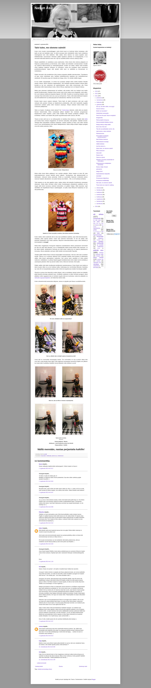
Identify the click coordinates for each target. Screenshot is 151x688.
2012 (96, 93)
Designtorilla (99, 117)
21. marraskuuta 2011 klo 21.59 (47, 659)
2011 (96, 96)
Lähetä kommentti (41, 663)
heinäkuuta (99, 190)
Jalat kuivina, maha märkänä (103, 131)
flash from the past (98, 223)
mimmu (41, 626)
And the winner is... (101, 146)
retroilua (101, 252)
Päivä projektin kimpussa (102, 120)
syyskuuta (99, 104)
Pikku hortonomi (100, 150)
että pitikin (96, 221)
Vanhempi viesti (83, 666)
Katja (40, 641)
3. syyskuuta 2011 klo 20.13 (46, 635)
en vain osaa (97, 220)
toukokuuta (99, 194)
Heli (40, 566)
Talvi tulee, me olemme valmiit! (104, 182)
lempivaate (43, 455)
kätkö (98, 233)
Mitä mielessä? (37, 39)
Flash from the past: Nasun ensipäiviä (106, 115)
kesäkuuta (99, 192)
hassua (97, 225)
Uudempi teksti (39, 666)
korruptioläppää (96, 231)
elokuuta (98, 188)
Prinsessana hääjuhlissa (102, 178)
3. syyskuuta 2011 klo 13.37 (46, 621)
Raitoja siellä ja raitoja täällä (103, 124)
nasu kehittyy (98, 241)
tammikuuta (99, 203)
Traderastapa (65, 110)
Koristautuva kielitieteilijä (102, 180)
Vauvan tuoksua (100, 108)
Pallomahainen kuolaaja (102, 141)
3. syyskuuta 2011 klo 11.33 (46, 561)
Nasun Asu (44, 8)
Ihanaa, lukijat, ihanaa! (102, 167)
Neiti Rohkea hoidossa (102, 139)
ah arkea (98, 214)
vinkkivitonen (60, 455)
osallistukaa (100, 246)
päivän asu (54, 455)
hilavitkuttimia (96, 228)
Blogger (94, 679)
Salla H (41, 528)
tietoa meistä (98, 257)
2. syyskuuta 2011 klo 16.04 (46, 481)
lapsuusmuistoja (97, 235)
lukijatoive (100, 238)
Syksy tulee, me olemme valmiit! (104, 148)
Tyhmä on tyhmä (100, 157)
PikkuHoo (41, 512)
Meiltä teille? (63, 39)
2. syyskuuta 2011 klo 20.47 (46, 492)
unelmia (98, 261)
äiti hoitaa (95, 267)
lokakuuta (99, 102)
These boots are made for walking (105, 185)
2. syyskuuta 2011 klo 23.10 (46, 523)
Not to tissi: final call (101, 126)
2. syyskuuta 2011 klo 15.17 (46, 468)
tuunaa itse (100, 259)
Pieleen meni (99, 155)
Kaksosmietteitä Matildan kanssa (104, 122)
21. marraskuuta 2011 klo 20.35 (47, 647)
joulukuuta (99, 97)
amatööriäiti (96, 218)
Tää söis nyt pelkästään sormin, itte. (105, 129)
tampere (98, 256)
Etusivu (61, 666)
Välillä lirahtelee (100, 144)
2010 (96, 206)
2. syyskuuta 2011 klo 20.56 (46, 507)
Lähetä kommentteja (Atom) (45, 669)
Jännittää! (98, 176)
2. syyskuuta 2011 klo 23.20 (46, 544)
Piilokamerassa (100, 133)
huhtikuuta (99, 197)
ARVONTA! (99, 169)
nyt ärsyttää (100, 245)
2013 (96, 91)
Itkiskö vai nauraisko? (101, 111)
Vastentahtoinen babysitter (103, 173)
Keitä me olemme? (50, 39)
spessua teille (99, 254)
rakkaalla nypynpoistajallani (42, 277)
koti (102, 231)
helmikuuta (99, 201)
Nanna (40, 464)
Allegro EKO (99, 171)
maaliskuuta (99, 199)
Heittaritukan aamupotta (102, 113)
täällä (86, 119)
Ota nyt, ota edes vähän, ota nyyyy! (105, 106)
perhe (98, 248)
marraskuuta (99, 100)
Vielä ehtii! (99, 153)
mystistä (98, 239)
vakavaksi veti (97, 262)
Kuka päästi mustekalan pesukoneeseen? (102, 136)
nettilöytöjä (48, 455)
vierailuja (96, 264)
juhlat (95, 230)
